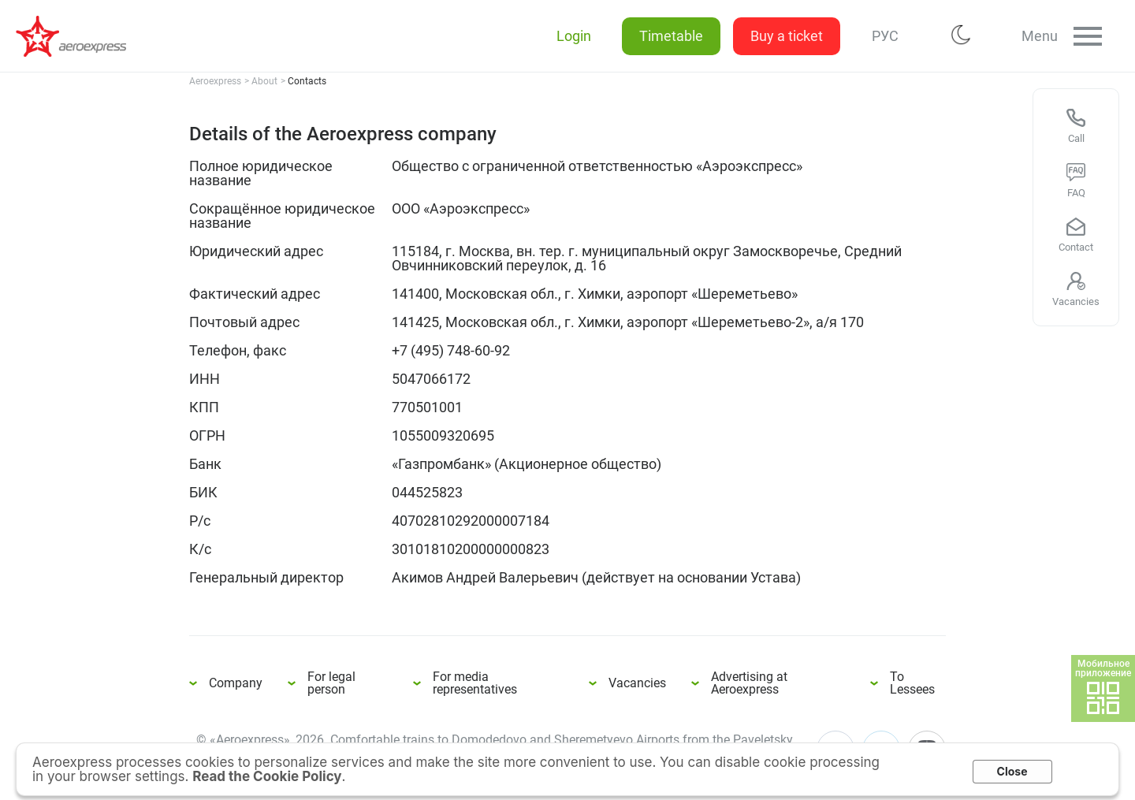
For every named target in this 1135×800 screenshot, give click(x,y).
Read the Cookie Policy (266, 776)
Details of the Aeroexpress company (79, 36)
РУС (882, 36)
